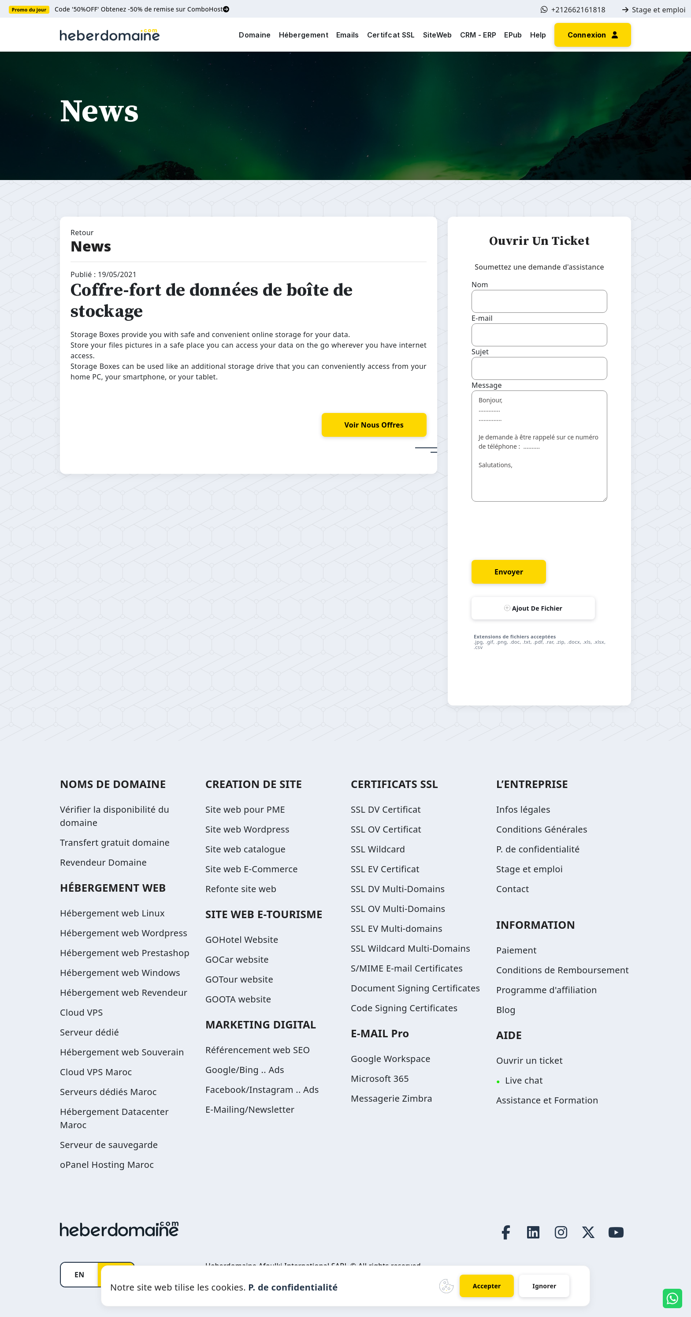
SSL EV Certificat (385, 869)
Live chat (523, 1080)
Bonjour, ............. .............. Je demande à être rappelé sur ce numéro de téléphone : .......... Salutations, (539, 446)
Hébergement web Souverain (122, 1052)
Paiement (516, 950)
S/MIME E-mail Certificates (407, 968)
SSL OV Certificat (386, 829)
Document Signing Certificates (415, 988)
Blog (506, 1010)
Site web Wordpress (247, 829)
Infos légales (523, 809)
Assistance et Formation (547, 1100)
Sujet (480, 351)
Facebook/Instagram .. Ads (262, 1090)
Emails (347, 34)
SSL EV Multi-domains (396, 928)
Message (487, 385)
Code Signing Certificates (404, 1008)
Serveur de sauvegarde (109, 1145)
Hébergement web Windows (120, 973)
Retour (82, 232)
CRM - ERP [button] (478, 34)
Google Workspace (391, 1059)
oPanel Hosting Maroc (107, 1165)
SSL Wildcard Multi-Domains (410, 948)
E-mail (482, 318)
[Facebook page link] (505, 1232)
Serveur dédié (89, 1032)
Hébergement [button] (303, 34)
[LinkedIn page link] (533, 1232)
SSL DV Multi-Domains (398, 889)
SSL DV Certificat (386, 809)
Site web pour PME (245, 809)
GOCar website (237, 959)
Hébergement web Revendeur (123, 992)
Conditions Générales (541, 829)
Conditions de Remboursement (562, 970)
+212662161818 (573, 10)
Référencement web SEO (257, 1050)
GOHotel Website (241, 940)
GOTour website (239, 979)
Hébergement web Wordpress (123, 933)
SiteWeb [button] (437, 34)
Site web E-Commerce (251, 869)
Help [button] (538, 34)
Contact (512, 889)
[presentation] (539, 529)
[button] (592, 34)
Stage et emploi (654, 10)
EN (79, 1274)
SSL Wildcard (378, 849)
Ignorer (544, 1286)
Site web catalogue (245, 849)
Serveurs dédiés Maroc (108, 1092)
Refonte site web (240, 889)
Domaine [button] (255, 34)
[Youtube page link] (616, 1232)
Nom (480, 284)
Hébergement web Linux (112, 913)
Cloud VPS (81, 1012)
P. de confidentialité (538, 849)
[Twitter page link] (588, 1232)
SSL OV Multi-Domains (398, 909)
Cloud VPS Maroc (96, 1072)
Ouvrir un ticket (529, 1060)
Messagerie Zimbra (391, 1098)
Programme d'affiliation (546, 990)
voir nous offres (374, 425)
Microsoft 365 (380, 1078)
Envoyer (508, 572)
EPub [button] (513, 34)
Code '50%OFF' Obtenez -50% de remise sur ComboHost (142, 9)
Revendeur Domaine (103, 862)
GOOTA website (238, 999)
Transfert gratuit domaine (115, 842)
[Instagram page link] (561, 1232)
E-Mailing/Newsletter (249, 1109)
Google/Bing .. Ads (244, 1070)
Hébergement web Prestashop (124, 953)
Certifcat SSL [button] (391, 34)
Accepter (487, 1286)
